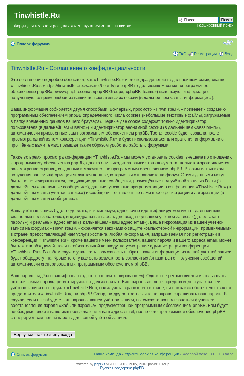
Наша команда (107, 354)
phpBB (99, 364)
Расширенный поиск (215, 25)
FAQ (182, 54)
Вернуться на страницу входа (43, 334)
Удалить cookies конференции (151, 354)
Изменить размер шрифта (228, 42)
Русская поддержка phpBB (122, 368)
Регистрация (205, 54)
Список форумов (33, 44)
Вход (229, 54)
